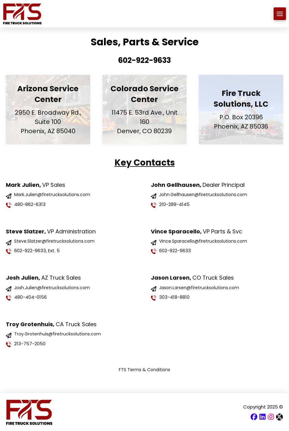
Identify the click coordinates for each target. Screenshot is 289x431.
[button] (280, 13)
